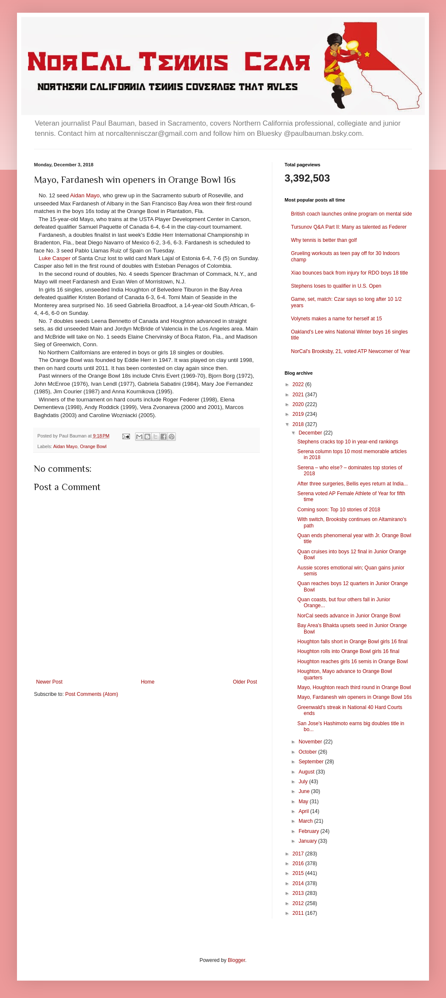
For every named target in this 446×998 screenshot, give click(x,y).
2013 (299, 893)
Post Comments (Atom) (91, 694)
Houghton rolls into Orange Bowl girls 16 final (348, 651)
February (309, 831)
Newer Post (49, 682)
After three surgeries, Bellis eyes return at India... (352, 484)
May (304, 802)
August (307, 772)
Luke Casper (55, 258)
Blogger (236, 960)
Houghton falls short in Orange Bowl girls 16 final (352, 642)
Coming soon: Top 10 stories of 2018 (338, 510)
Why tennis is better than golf (324, 240)
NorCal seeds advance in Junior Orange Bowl (349, 616)
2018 (299, 424)
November (311, 742)
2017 (299, 854)
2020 (299, 404)
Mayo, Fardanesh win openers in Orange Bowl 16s (354, 697)
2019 (299, 414)
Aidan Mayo (85, 195)
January (308, 841)
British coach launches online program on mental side (351, 214)
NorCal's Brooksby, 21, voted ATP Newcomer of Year (350, 351)
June (305, 791)
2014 (299, 883)
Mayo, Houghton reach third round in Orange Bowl (354, 687)
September (312, 762)
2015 (299, 873)
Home (148, 682)
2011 (299, 913)
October (308, 752)
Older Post (245, 682)
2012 (299, 903)
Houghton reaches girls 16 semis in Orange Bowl (352, 661)
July (304, 782)
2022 (299, 384)
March (306, 821)
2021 (299, 395)
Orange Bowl (93, 446)
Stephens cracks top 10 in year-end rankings (347, 442)
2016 (299, 863)
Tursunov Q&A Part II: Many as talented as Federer (348, 227)
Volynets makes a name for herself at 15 (336, 319)
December (311, 433)
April (304, 811)
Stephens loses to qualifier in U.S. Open (336, 286)
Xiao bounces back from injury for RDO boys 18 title (349, 273)
